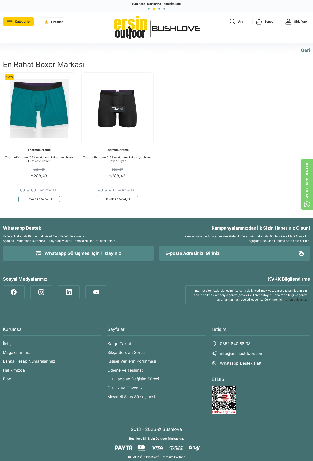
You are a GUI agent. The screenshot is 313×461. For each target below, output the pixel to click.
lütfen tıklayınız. (296, 299)
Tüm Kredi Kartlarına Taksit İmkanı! (157, 4)
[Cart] (264, 21)
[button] (149, 9)
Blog (7, 378)
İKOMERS (135, 457)
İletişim (9, 343)
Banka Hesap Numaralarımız (29, 361)
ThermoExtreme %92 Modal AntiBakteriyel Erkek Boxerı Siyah (117, 159)
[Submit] (301, 253)
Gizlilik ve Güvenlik (124, 387)
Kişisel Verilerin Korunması (131, 361)
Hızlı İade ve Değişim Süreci (133, 378)
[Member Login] (296, 21)
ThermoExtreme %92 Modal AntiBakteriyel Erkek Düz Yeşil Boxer (39, 159)
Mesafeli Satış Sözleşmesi (131, 396)
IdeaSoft (152, 457)
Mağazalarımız (16, 352)
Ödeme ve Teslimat (125, 370)
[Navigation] (18, 21)
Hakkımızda (14, 370)
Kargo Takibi (119, 343)
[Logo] (156, 28)
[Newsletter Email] (234, 253)
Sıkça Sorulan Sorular (127, 352)
